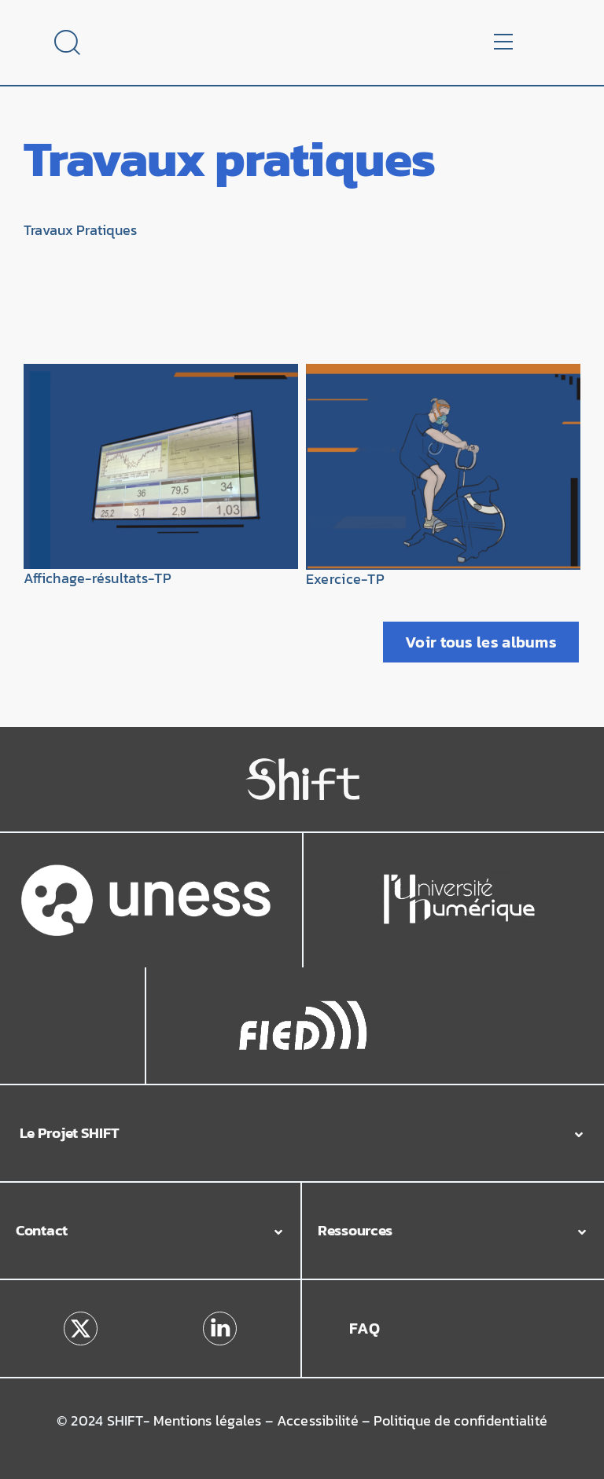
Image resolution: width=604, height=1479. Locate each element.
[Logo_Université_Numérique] (459, 878)
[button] (302, 1133)
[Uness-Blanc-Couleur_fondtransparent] (146, 871)
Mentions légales (207, 1421)
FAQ (364, 1328)
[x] (81, 1318)
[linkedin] (220, 1318)
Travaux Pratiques (81, 230)
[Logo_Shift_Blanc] (302, 764)
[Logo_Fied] (302, 1005)
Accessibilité (318, 1421)
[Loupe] (67, 36)
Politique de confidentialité (460, 1421)
